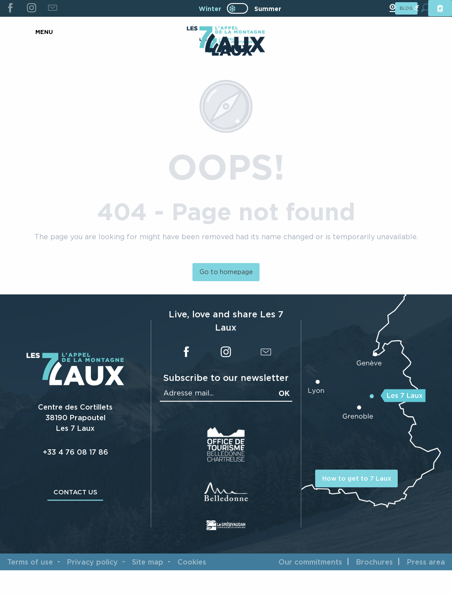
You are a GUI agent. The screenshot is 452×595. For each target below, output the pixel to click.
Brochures (374, 562)
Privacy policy (92, 562)
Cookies (191, 562)
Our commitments (310, 562)
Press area (426, 562)
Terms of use (30, 562)
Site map (147, 562)
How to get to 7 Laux (356, 478)
